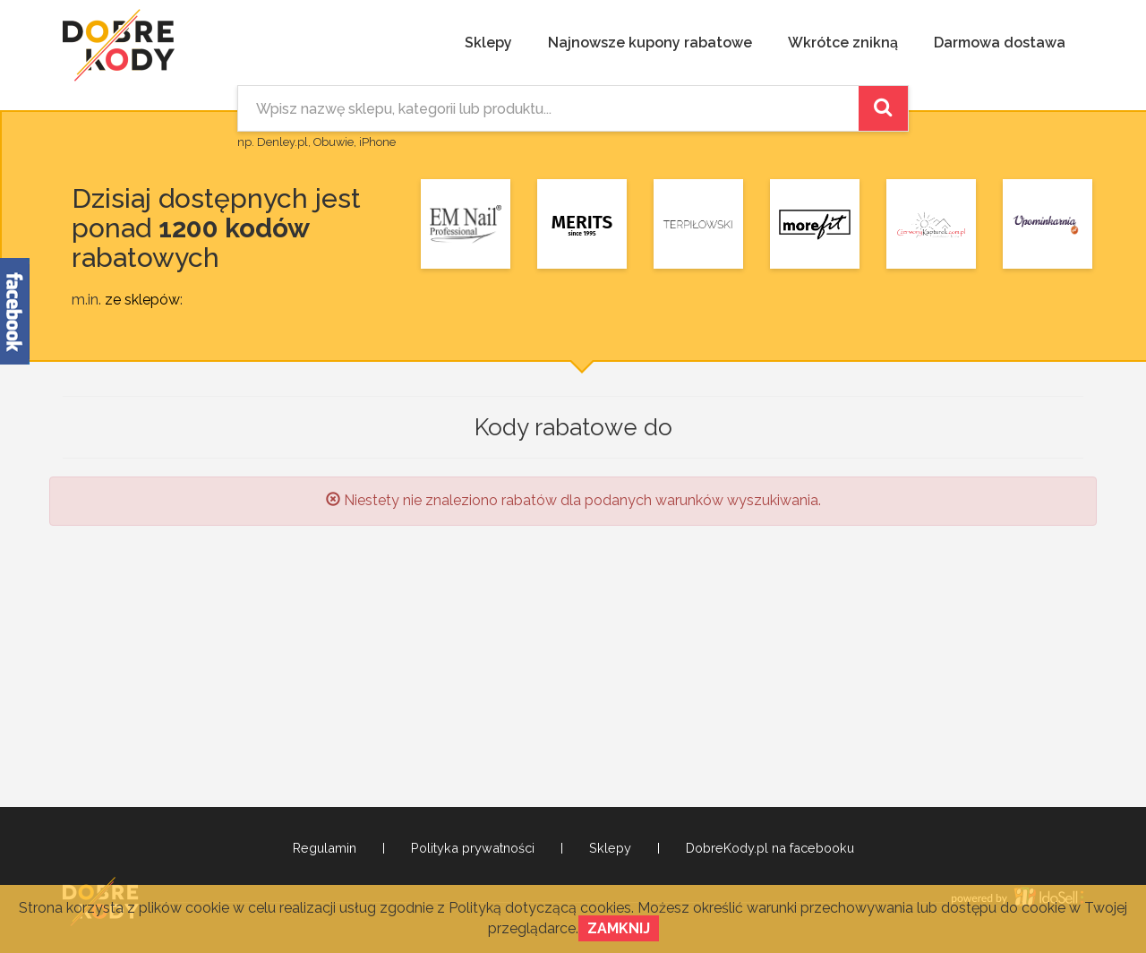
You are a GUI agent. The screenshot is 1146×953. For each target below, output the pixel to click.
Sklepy (488, 42)
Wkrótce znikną (843, 42)
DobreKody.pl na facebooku (770, 848)
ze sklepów (142, 299)
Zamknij (618, 928)
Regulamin (324, 848)
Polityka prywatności (473, 848)
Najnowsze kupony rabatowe (650, 42)
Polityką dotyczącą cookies (540, 907)
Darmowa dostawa (999, 42)
